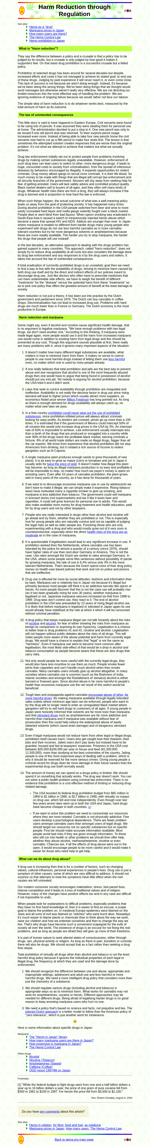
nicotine (34, 623)
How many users (77, 1128)
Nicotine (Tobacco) (42, 1060)
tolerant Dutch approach (41, 1011)
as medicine (92, 1125)
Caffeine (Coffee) (40, 1067)
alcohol (51, 623)
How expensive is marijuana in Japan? (55, 1044)
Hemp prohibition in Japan (47, 40)
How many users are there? (48, 33)
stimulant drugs (47, 715)
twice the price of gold (62, 464)
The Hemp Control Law (45, 37)
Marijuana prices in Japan (46, 30)
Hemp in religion (40, 1125)
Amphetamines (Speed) (45, 1063)
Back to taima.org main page (74, 1139)
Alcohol (34, 1056)
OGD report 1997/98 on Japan (49, 1070)
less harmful (116, 359)
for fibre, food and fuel (68, 1125)
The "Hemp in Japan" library (48, 1037)
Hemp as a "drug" (41, 27)
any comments (50, 1111)
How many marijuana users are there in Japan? (61, 1040)
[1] (89, 807)
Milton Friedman (78, 399)
